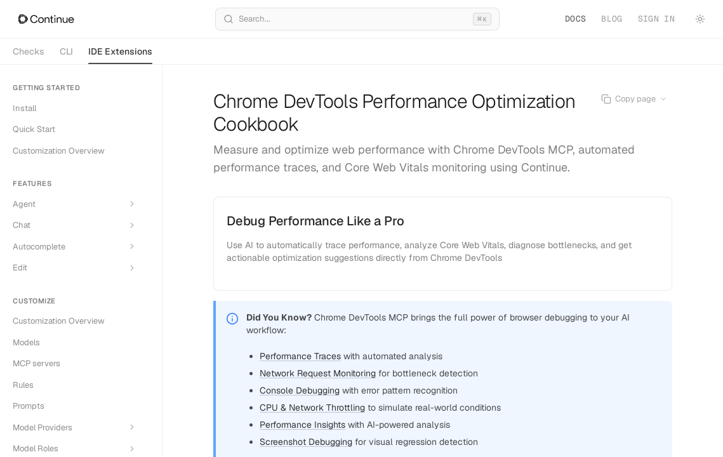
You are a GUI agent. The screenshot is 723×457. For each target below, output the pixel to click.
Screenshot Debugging (306, 441)
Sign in (656, 18)
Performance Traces (300, 356)
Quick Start (34, 129)
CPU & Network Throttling (312, 407)
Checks (28, 51)
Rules (23, 385)
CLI (66, 51)
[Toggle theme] (700, 19)
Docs (575, 18)
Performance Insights (302, 424)
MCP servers (36, 363)
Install (24, 108)
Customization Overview (59, 150)
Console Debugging (300, 390)
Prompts (28, 406)
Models (26, 342)
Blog (611, 18)
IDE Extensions (120, 55)
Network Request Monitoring (318, 373)
